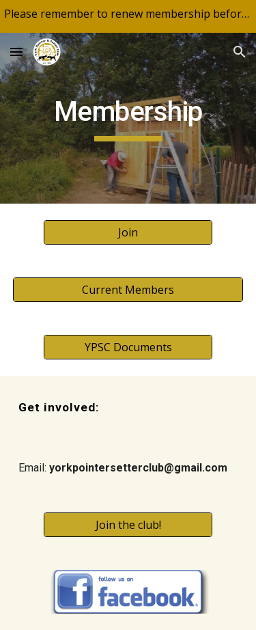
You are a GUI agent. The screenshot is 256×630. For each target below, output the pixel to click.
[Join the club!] (127, 524)
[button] (16, 51)
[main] (128, 118)
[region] (128, 16)
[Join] (127, 232)
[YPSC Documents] (127, 347)
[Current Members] (128, 289)
